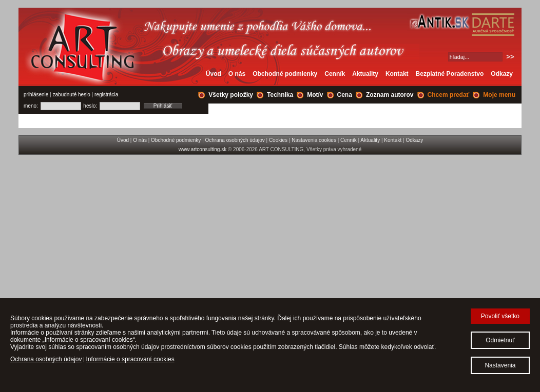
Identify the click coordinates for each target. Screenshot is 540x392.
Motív (315, 94)
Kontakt (397, 73)
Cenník (334, 73)
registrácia (106, 94)
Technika (280, 94)
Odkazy (502, 73)
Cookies (278, 140)
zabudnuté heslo (71, 94)
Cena (344, 94)
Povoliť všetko (500, 316)
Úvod (213, 73)
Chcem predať (449, 94)
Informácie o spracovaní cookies (130, 359)
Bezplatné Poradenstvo (450, 73)
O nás (236, 73)
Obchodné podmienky (285, 73)
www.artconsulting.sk (202, 149)
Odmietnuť (500, 340)
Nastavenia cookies (314, 140)
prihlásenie (36, 94)
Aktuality (365, 73)
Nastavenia (500, 365)
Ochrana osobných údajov (235, 140)
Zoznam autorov (390, 94)
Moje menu (499, 94)
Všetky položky (230, 94)
